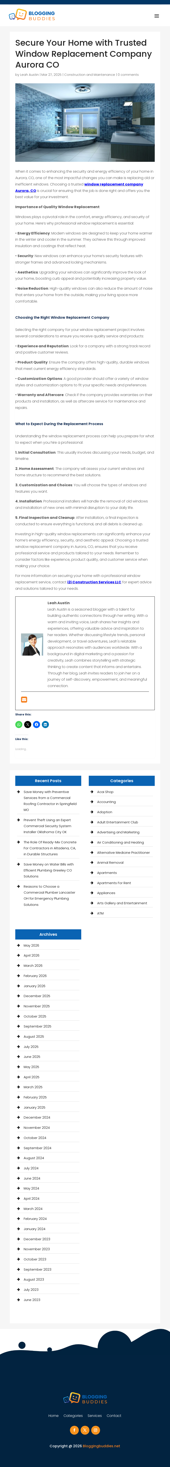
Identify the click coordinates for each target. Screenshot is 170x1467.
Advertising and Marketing (118, 832)
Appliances (106, 893)
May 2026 (31, 945)
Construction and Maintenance (89, 74)
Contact (114, 1416)
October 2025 (35, 1016)
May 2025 (31, 1067)
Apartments (107, 872)
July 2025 (31, 1046)
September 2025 (37, 1026)
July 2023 (31, 1289)
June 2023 (32, 1299)
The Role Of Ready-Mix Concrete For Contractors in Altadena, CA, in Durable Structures (50, 848)
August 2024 (34, 1158)
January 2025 (34, 1107)
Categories (73, 1416)
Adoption (104, 812)
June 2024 (32, 1178)
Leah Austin (29, 74)
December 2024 (37, 1117)
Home (53, 1416)
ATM (100, 913)
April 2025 (31, 1077)
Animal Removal (110, 862)
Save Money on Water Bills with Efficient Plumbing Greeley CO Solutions (49, 870)
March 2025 (33, 1087)
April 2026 (31, 955)
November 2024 (37, 1127)
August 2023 (34, 1279)
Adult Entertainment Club (117, 822)
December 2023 (37, 1239)
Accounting (106, 801)
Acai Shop (105, 791)
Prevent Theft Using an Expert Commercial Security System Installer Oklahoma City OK (47, 826)
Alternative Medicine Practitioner (123, 852)
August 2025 (34, 1036)
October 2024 (35, 1137)
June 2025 (32, 1056)
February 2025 (35, 1097)
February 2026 (35, 975)
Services (95, 1416)
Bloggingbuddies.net (101, 1446)
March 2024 (33, 1208)
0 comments (128, 74)
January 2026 (34, 986)
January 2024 (34, 1229)
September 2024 (37, 1148)
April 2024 (31, 1198)
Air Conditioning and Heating (120, 842)
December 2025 (37, 996)
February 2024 (35, 1218)
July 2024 (31, 1168)
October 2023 (35, 1259)
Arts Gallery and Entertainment (122, 903)
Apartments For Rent (114, 883)
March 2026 (33, 965)
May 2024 (31, 1188)
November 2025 (37, 1006)
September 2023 (37, 1269)
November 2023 (37, 1249)
